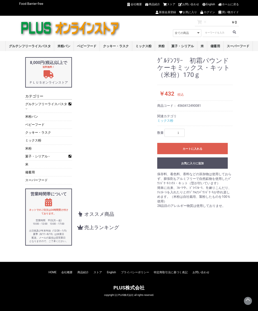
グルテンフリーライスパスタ (30, 46)
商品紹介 (83, 272)
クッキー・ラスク (116, 46)
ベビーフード (86, 46)
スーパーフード (238, 46)
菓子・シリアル (182, 46)
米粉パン (63, 46)
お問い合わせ (200, 272)
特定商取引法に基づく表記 (171, 272)
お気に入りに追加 (192, 163)
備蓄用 (215, 46)
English (111, 272)
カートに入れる (192, 148)
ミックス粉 (143, 46)
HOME (53, 272)
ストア (98, 272)
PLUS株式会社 (129, 288)
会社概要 (67, 272)
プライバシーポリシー (135, 272)
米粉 (161, 46)
